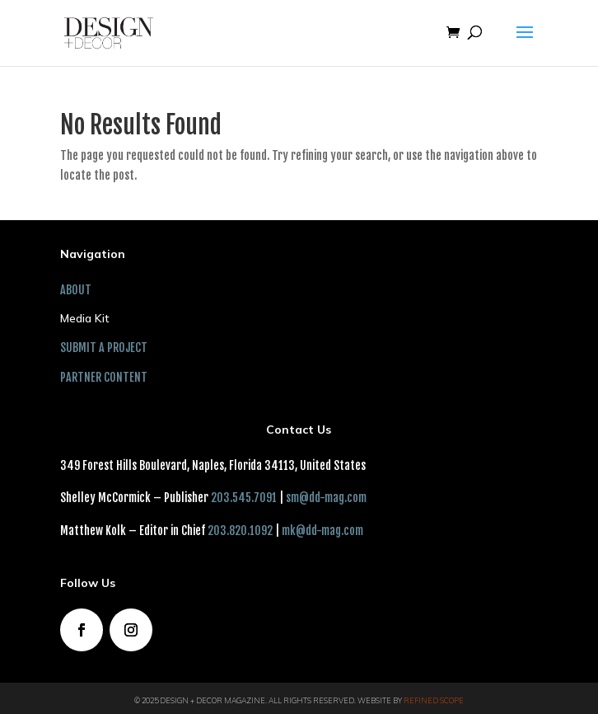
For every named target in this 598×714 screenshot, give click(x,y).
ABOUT (75, 290)
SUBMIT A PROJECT (103, 348)
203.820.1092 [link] (240, 531)
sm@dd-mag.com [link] (326, 498)
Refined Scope (434, 700)
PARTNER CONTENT (103, 377)
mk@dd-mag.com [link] (322, 531)
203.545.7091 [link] (244, 498)
